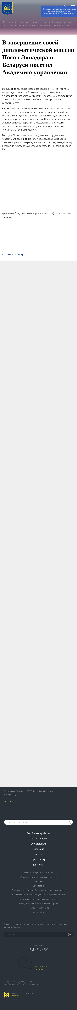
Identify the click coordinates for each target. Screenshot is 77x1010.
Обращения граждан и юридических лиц (38, 877)
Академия (38, 848)
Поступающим (38, 838)
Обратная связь (11, 801)
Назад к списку (14, 254)
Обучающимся (38, 843)
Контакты (38, 864)
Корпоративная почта (38, 908)
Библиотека (38, 885)
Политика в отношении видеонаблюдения (38, 899)
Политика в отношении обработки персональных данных (38, 890)
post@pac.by (10, 794)
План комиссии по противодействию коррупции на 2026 (38, 894)
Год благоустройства (38, 833)
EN (39, 949)
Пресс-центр (9, 22)
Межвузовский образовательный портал (38, 903)
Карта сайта (38, 912)
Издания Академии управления (38, 872)
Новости (24, 22)
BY (46, 949)
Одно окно (38, 881)
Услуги (38, 854)
